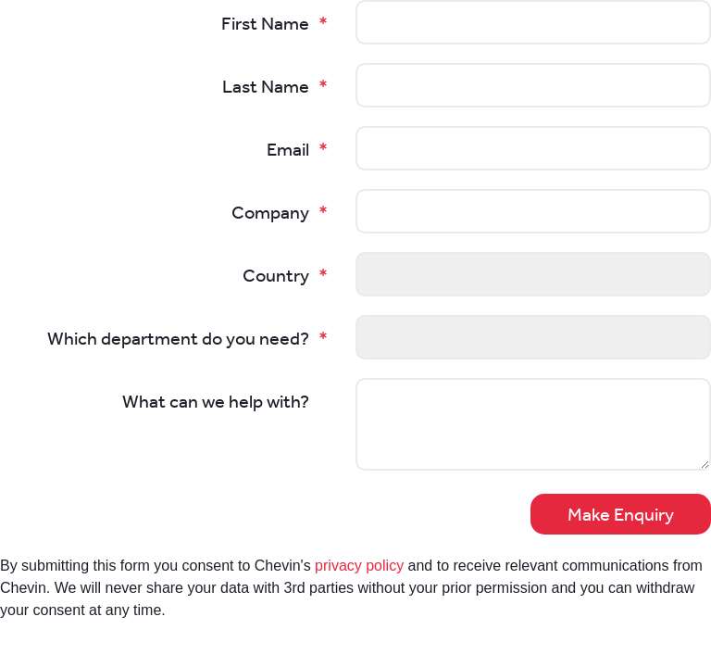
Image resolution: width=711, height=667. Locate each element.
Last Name (265, 86)
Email (288, 149)
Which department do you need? (178, 338)
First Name (265, 23)
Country (276, 275)
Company (270, 212)
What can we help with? (215, 401)
